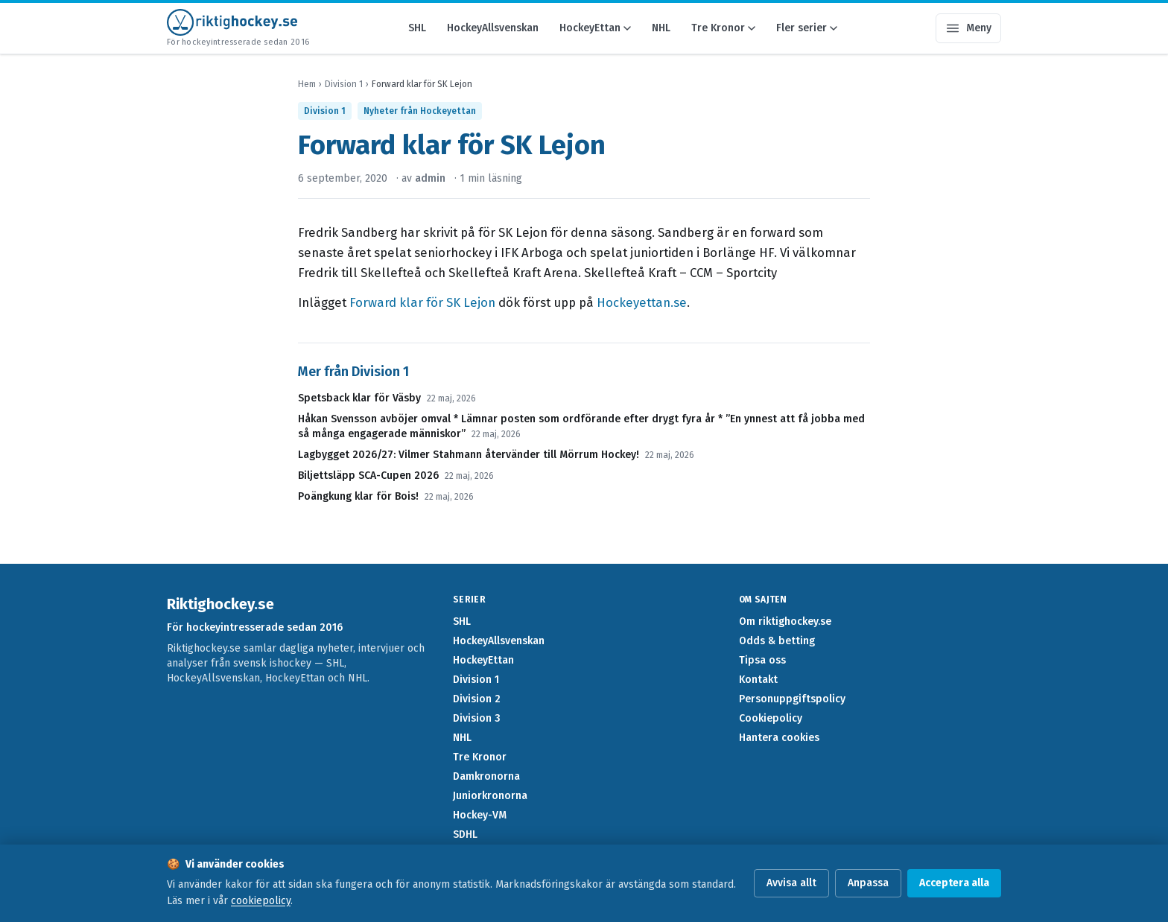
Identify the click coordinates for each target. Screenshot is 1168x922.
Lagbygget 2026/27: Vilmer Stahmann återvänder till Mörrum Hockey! (468, 454)
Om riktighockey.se (785, 621)
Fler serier (806, 28)
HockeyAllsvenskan (493, 28)
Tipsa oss (762, 660)
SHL (417, 28)
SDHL (465, 834)
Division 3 (477, 718)
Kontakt (758, 679)
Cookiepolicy (770, 718)
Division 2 (477, 699)
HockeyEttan (595, 28)
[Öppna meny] (968, 28)
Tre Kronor (723, 28)
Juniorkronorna (490, 795)
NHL (661, 28)
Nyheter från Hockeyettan (420, 111)
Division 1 (344, 84)
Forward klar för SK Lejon (422, 302)
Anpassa (868, 883)
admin (430, 178)
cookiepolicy (261, 900)
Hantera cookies (779, 737)
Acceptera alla (954, 883)
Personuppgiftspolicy (792, 699)
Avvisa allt (791, 883)
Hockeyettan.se (642, 302)
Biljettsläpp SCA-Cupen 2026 (368, 475)
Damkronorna (486, 776)
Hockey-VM (480, 815)
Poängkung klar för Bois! (358, 496)
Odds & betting (777, 641)
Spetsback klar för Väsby (359, 398)
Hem (307, 84)
